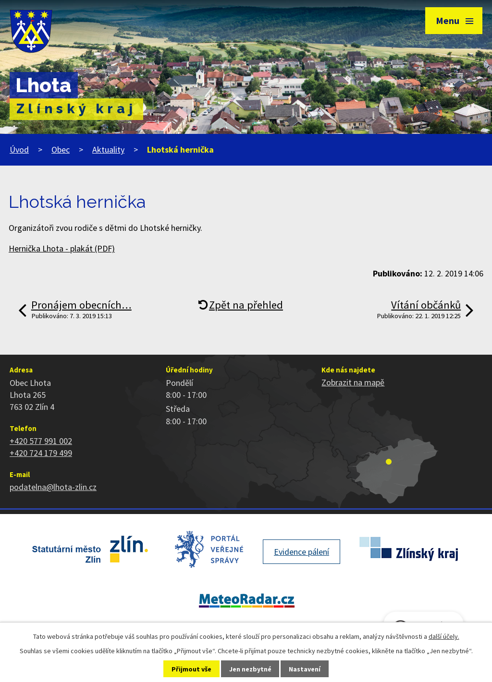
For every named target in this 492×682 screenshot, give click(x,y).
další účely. (444, 636)
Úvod (19, 149)
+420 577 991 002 (41, 440)
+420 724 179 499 (41, 452)
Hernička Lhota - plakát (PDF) (62, 248)
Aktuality (108, 149)
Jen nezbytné (250, 669)
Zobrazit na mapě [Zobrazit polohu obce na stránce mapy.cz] (352, 382)
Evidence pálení (301, 551)
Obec (60, 149)
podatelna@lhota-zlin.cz (53, 486)
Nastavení (304, 669)
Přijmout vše (191, 669)
